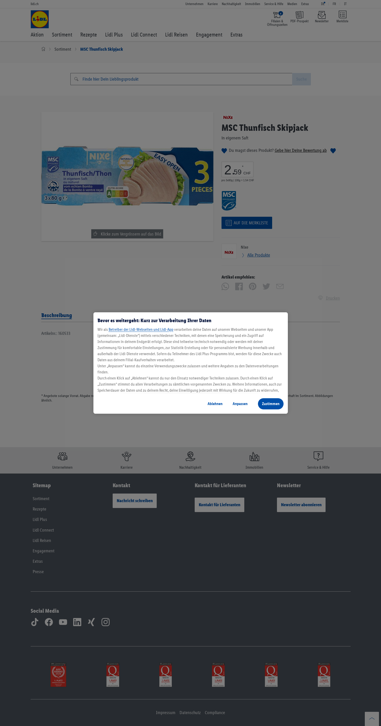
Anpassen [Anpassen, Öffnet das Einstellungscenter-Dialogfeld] (240, 403)
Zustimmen (270, 403)
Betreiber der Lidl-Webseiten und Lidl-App (141, 329)
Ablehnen (215, 403)
